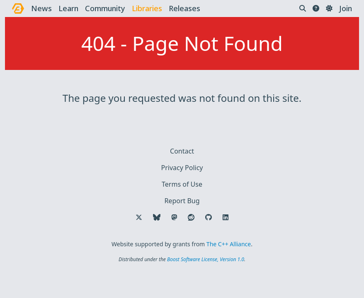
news (41, 8)
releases (184, 8)
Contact (182, 151)
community (105, 8)
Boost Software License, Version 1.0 (205, 259)
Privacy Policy (182, 167)
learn (68, 8)
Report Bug (181, 200)
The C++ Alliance (228, 244)
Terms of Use (182, 184)
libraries (147, 8)
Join (345, 8)
